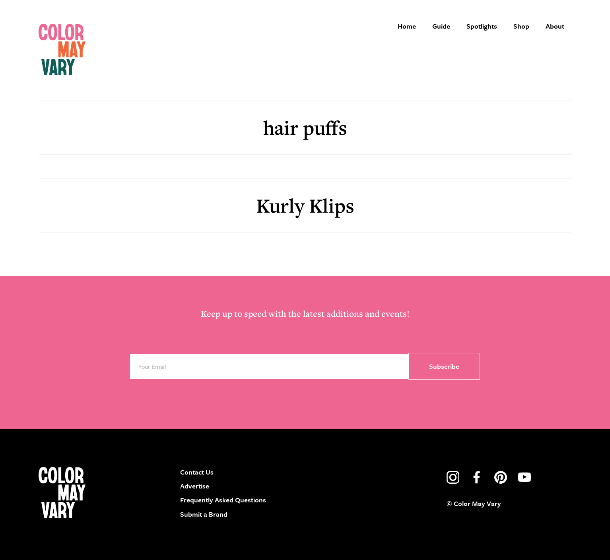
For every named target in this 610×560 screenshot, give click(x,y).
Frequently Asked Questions (223, 500)
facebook (476, 477)
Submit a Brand (203, 514)
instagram (453, 477)
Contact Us (197, 472)
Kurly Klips (305, 205)
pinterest (500, 477)
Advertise (194, 486)
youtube (524, 477)
